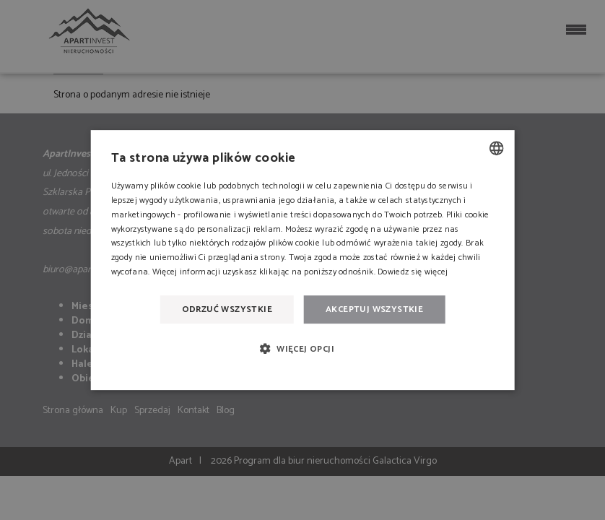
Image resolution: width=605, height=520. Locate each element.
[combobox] (496, 148)
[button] (302, 348)
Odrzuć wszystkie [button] (227, 309)
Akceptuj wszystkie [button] (374, 309)
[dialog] (303, 260)
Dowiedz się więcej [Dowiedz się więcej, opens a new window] (413, 272)
